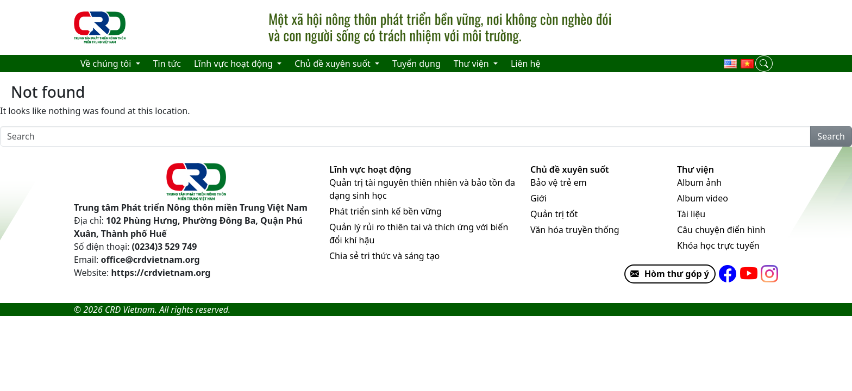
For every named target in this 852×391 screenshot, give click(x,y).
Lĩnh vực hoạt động (370, 169)
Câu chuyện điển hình (721, 230)
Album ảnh (699, 182)
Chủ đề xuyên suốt (569, 169)
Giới (538, 198)
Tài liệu (691, 214)
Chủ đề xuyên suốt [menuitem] (334, 64)
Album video (702, 198)
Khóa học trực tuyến (718, 245)
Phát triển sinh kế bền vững (385, 211)
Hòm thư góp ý (667, 273)
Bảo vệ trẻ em (558, 182)
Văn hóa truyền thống (574, 230)
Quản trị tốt (554, 214)
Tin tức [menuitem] (167, 64)
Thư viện (695, 169)
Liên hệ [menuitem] (526, 64)
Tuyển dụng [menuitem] (416, 64)
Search (831, 136)
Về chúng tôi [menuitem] (107, 64)
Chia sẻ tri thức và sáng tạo (384, 256)
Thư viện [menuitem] (472, 64)
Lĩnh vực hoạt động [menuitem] (234, 64)
